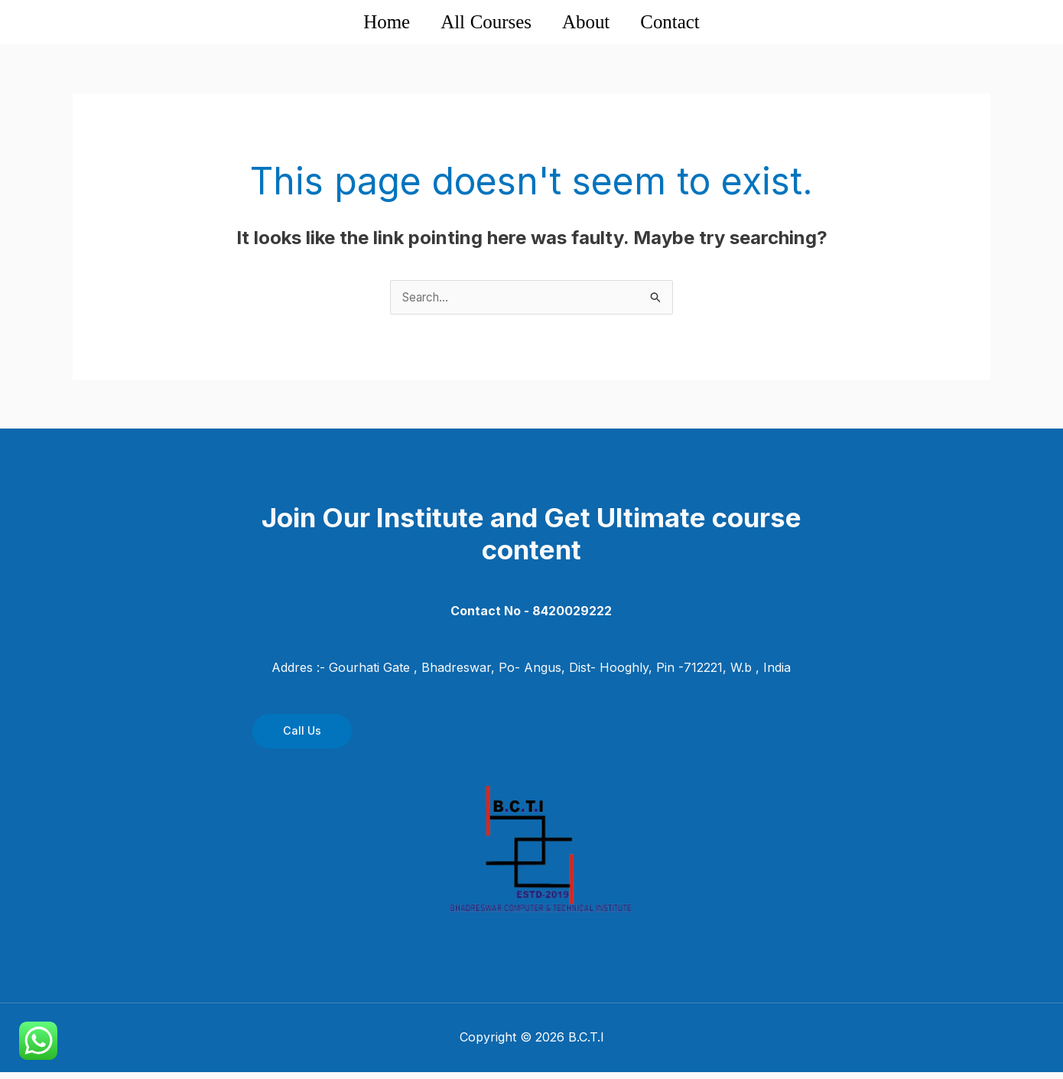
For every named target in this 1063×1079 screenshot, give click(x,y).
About (599, 25)
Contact (703, 25)
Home (350, 25)
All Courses (475, 25)
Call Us (302, 738)
